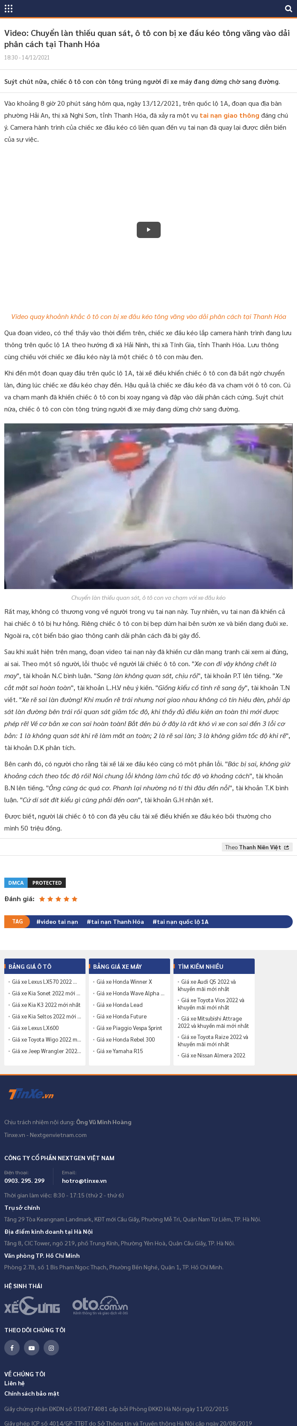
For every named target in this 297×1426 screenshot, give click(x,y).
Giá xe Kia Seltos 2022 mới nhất (46, 1016)
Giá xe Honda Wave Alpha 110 (131, 993)
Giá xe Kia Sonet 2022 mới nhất (46, 993)
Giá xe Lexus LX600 (35, 1027)
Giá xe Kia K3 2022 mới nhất (46, 1004)
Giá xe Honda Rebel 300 (126, 1039)
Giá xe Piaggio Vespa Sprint (129, 1027)
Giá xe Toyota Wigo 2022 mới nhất (46, 1039)
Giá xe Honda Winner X (124, 981)
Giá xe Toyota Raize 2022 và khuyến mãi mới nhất (213, 1040)
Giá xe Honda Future (122, 1016)
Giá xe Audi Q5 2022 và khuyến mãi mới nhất (207, 985)
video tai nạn (59, 921)
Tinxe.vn (36, 1094)
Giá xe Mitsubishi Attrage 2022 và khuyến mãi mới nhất (213, 1022)
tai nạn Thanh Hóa (117, 921)
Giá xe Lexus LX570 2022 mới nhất (46, 981)
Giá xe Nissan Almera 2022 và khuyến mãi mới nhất (211, 1059)
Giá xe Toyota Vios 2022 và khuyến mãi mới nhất (211, 1004)
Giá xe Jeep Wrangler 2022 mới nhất (46, 1051)
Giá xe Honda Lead (120, 1004)
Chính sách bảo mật (31, 1393)
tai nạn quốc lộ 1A (183, 921)
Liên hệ (14, 1383)
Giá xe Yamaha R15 (120, 1051)
